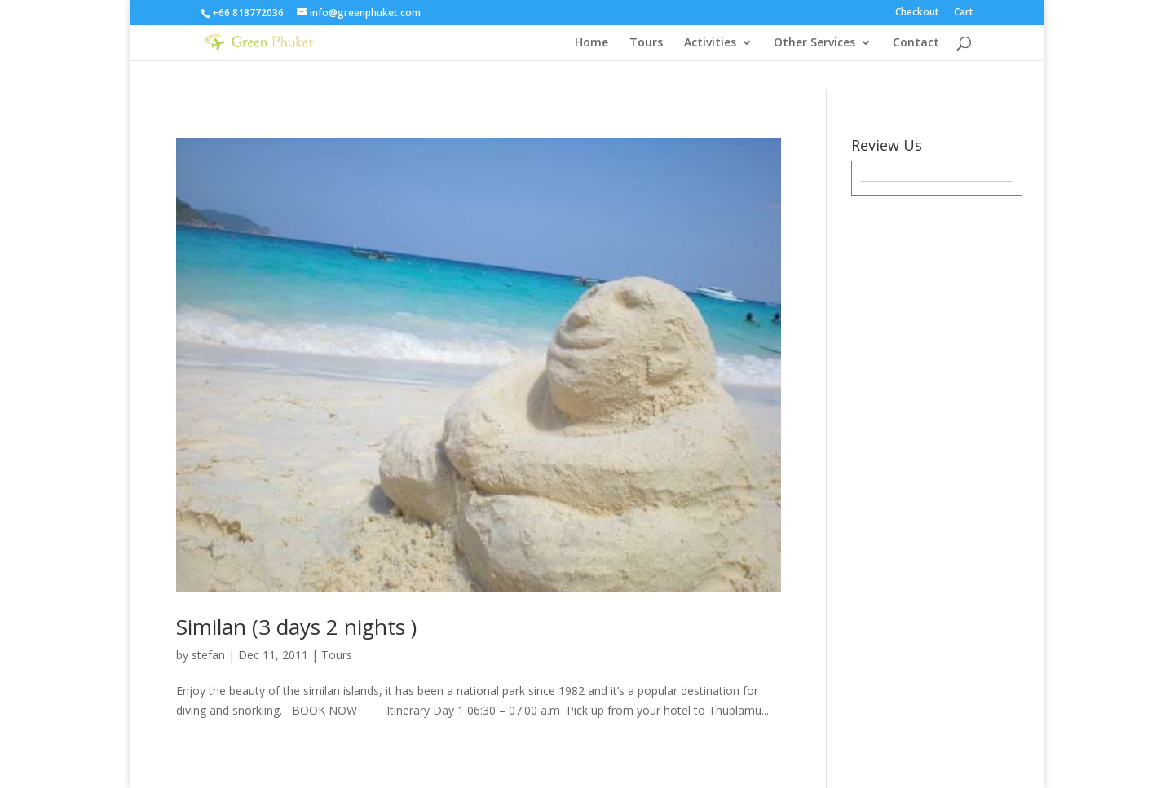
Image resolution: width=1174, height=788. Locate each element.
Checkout (917, 13)
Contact (916, 43)
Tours (646, 43)
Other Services (814, 43)
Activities (710, 43)
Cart (963, 13)
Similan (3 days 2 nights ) (296, 626)
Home (591, 43)
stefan (208, 655)
